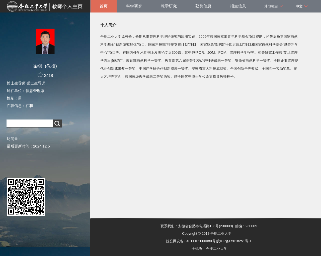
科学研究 (134, 6)
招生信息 (238, 6)
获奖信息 (203, 6)
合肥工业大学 (216, 248)
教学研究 (169, 6)
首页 (104, 6)
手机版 (197, 248)
